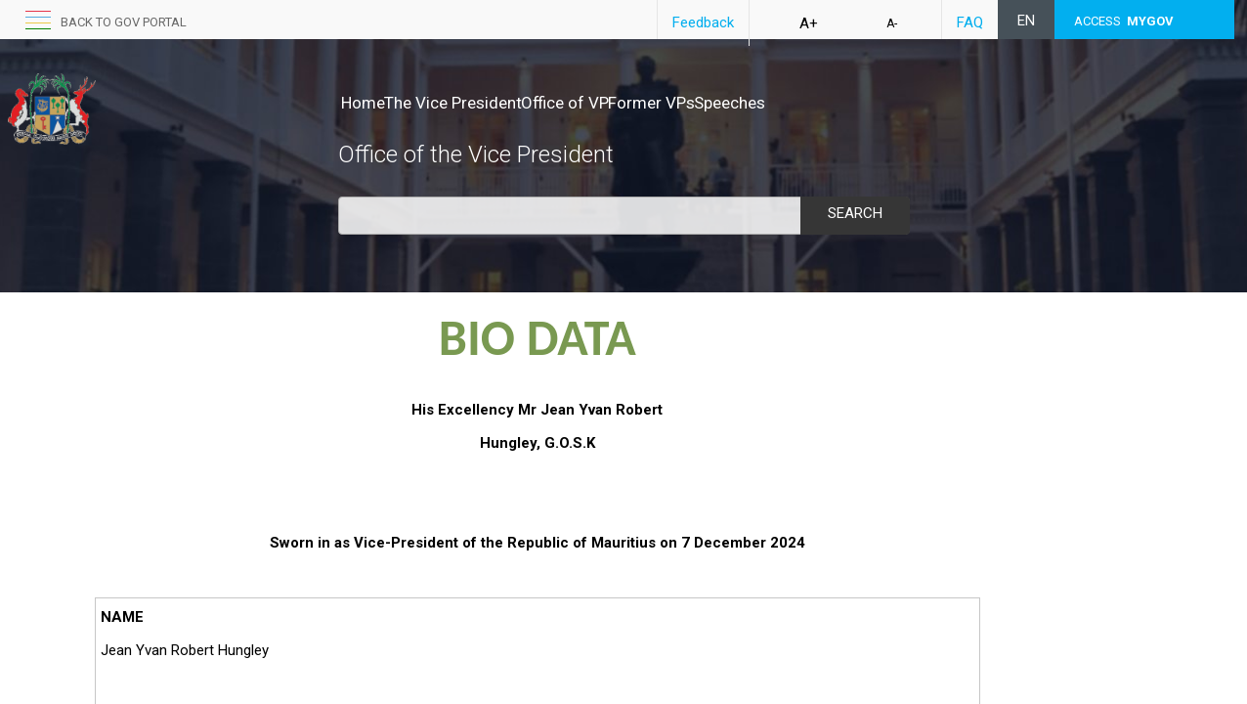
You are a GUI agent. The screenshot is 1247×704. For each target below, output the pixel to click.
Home (363, 102)
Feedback (703, 22)
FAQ (970, 22)
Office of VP (606, 102)
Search (855, 213)
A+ (808, 23)
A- (891, 23)
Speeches (811, 102)
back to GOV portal (124, 22)
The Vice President (473, 102)
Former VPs (712, 102)
